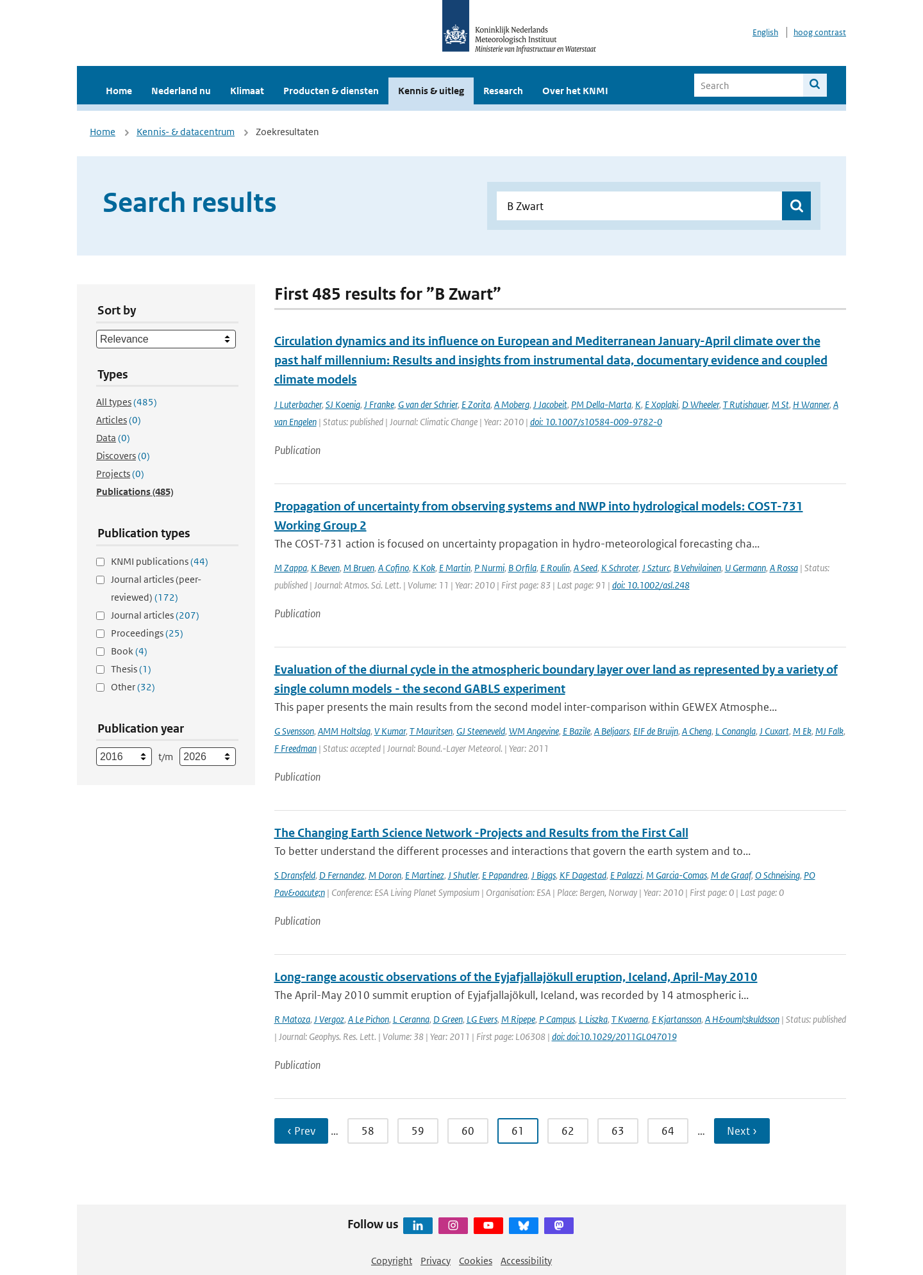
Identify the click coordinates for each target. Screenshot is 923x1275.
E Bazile (576, 731)
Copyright (391, 1261)
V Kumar (390, 731)
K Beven (325, 568)
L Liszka (593, 1019)
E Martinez (424, 875)
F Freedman (295, 748)
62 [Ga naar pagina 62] (567, 1131)
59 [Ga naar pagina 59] (418, 1131)
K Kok (424, 568)
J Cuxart (774, 731)
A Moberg (511, 404)
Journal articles (155, 615)
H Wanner (811, 404)
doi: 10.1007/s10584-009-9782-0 (596, 422)
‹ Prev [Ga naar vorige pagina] (301, 1131)
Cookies (475, 1261)
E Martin (454, 568)
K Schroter (619, 568)
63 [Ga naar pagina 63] (617, 1131)
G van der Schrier (428, 404)
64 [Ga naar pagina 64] (667, 1131)
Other (133, 687)
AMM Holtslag (344, 731)
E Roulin (555, 568)
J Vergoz (329, 1019)
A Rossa (784, 568)
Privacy (435, 1261)
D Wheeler (700, 404)
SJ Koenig (343, 404)
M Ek (802, 731)
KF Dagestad (583, 875)
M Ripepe (518, 1019)
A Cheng (696, 731)
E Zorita (476, 404)
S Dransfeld (294, 875)
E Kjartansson (676, 1019)
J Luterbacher (298, 404)
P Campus (557, 1019)
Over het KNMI (575, 91)
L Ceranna (411, 1019)
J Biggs (543, 875)
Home (119, 91)
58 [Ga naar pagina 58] (368, 1131)
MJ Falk (829, 731)
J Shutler (463, 875)
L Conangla (735, 731)
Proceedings (147, 633)
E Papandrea (505, 875)
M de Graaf (731, 875)
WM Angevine (534, 731)
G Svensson (294, 731)
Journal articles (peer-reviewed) (156, 588)
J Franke (379, 404)
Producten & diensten (331, 91)
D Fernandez (342, 875)
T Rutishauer (745, 404)
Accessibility (526, 1261)
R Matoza (292, 1019)
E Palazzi (626, 875)
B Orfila (522, 568)
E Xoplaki (661, 404)
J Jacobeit (550, 404)
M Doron (385, 875)
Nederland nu (181, 91)
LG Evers (482, 1019)
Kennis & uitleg (431, 91)
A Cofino (393, 568)
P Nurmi (489, 568)
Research (503, 91)
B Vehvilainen (697, 568)
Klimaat (247, 91)
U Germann (745, 568)
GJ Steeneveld (480, 731)
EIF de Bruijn (655, 731)
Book (129, 651)
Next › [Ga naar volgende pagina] (742, 1131)
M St (780, 404)
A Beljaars (611, 731)
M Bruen (359, 568)
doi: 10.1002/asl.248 (651, 585)
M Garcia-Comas (676, 875)
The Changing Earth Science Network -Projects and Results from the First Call (481, 832)
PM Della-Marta (601, 404)
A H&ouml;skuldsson (742, 1019)
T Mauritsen (431, 731)
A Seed (585, 568)
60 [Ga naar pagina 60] (468, 1131)
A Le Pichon (368, 1019)
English (765, 32)
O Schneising (777, 875)
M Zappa (290, 568)
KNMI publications (159, 561)
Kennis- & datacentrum (186, 132)
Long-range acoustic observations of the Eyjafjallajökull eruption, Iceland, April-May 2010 (516, 977)
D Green (448, 1019)
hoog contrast (820, 32)
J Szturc (656, 568)
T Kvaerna (629, 1019)
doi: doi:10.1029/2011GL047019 (614, 1036)
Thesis (131, 669)
